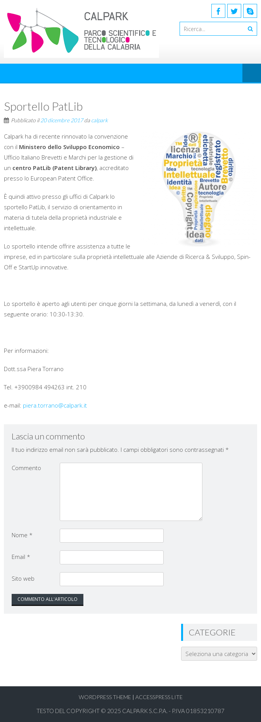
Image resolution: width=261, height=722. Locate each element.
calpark (99, 120)
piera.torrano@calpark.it (55, 405)
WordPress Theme (105, 697)
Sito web (23, 578)
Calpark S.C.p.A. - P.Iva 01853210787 (173, 710)
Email (21, 557)
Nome (22, 535)
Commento (26, 468)
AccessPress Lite (159, 697)
